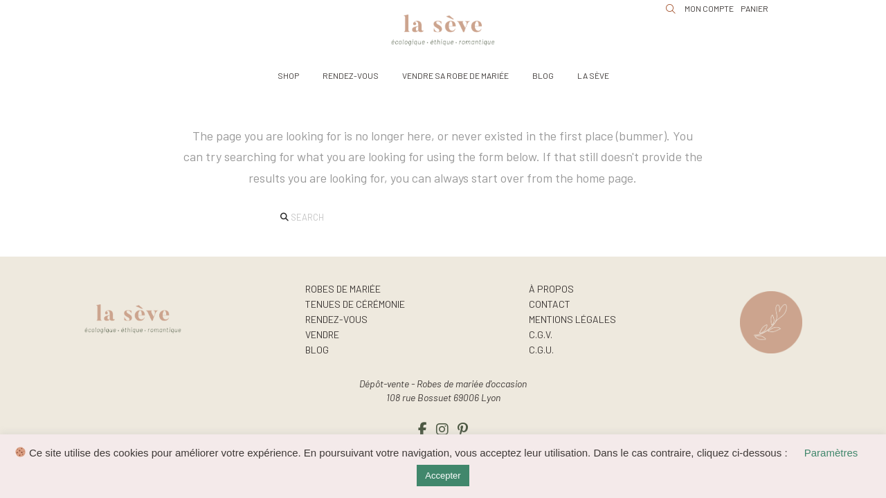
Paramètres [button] (831, 453)
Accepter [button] (442, 475)
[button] (288, 75)
